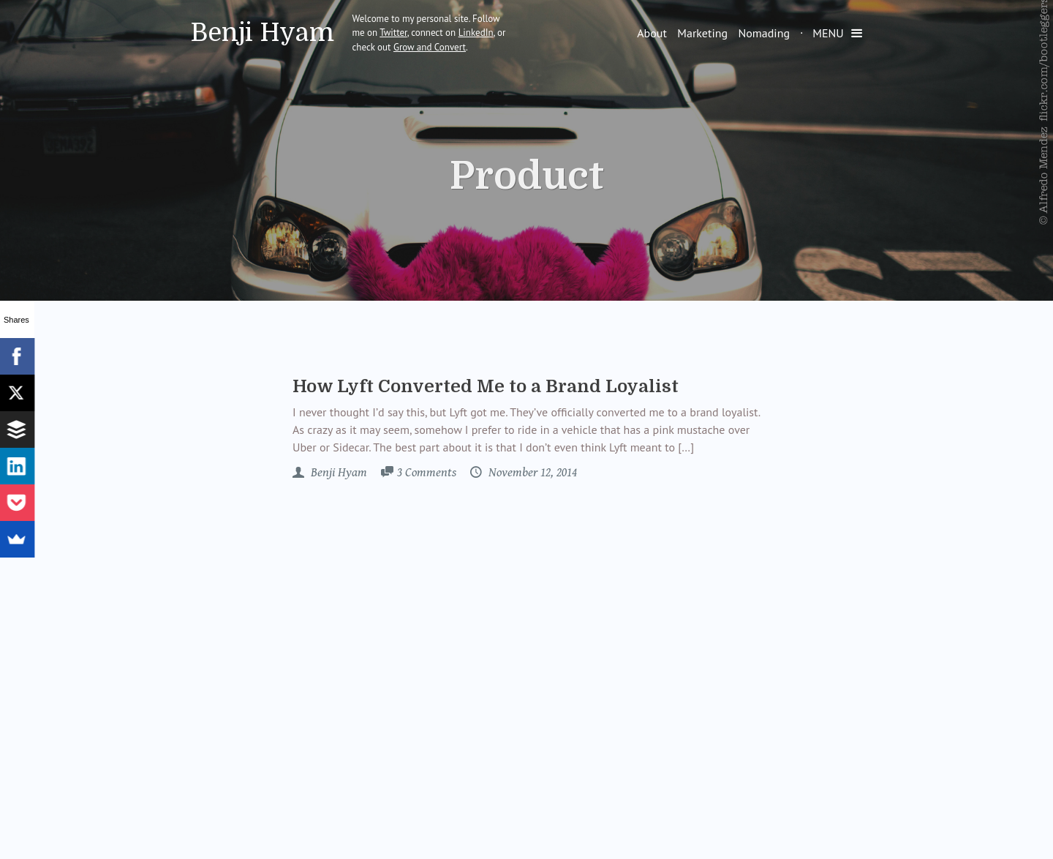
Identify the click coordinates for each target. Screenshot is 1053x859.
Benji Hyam (262, 32)
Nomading (764, 33)
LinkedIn (476, 32)
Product (527, 176)
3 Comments (426, 472)
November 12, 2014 (531, 472)
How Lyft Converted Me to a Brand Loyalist (485, 386)
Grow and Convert (429, 47)
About (652, 33)
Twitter (393, 32)
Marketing (702, 33)
